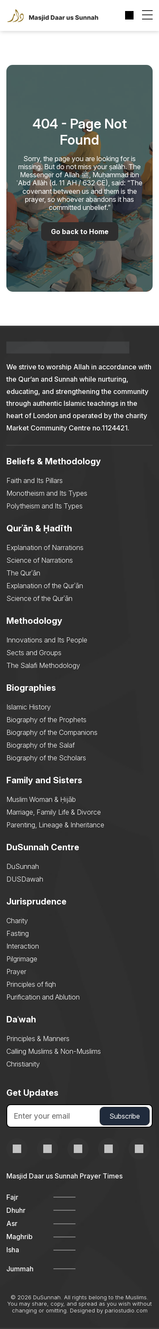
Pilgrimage (21, 959)
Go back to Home (80, 231)
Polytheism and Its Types (44, 506)
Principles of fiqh (31, 984)
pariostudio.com (126, 1310)
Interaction (22, 946)
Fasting (17, 933)
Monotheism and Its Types (46, 493)
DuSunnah (22, 866)
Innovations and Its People (46, 640)
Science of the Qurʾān (39, 598)
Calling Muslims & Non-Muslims (53, 1051)
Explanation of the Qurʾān (44, 585)
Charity (17, 920)
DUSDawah (24, 879)
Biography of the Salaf (40, 745)
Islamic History (28, 707)
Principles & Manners (38, 1038)
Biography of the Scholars (46, 758)
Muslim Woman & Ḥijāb (41, 799)
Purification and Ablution (43, 997)
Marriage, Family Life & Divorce (53, 812)
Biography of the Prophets (46, 719)
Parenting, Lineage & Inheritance (55, 825)
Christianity (23, 1064)
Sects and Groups (33, 652)
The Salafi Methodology (43, 665)
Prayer (16, 971)
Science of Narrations (39, 560)
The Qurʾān (23, 573)
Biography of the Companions (52, 732)
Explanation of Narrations (45, 547)
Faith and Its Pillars (34, 480)
